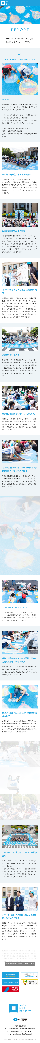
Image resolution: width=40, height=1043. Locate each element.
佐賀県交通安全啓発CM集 (10, 982)
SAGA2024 (10, 989)
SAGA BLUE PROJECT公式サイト (6, 3)
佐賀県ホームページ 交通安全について (29, 975)
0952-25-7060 (14, 1031)
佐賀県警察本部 (10, 975)
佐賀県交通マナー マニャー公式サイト (29, 982)
